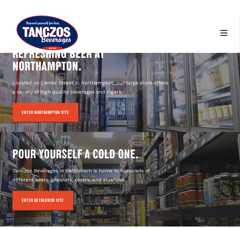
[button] (45, 116)
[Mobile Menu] (224, 33)
